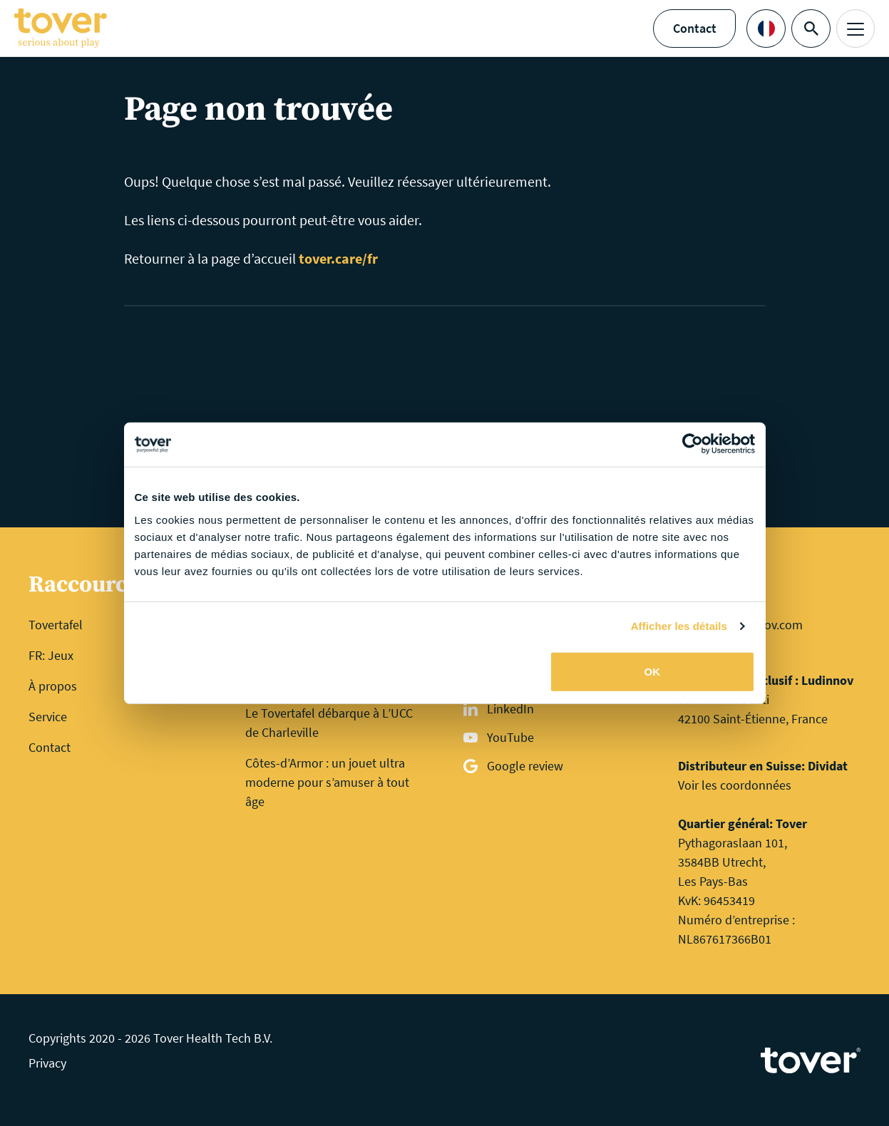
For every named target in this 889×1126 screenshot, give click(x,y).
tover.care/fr (338, 258)
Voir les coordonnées (734, 785)
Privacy (47, 1063)
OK (652, 671)
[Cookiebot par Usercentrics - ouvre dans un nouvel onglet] (692, 444)
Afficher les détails (679, 626)
